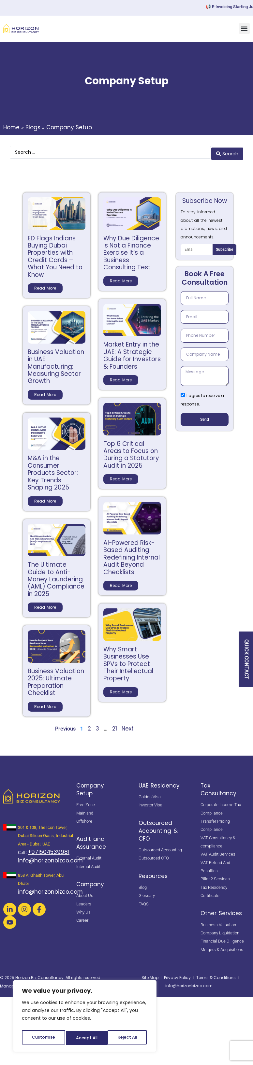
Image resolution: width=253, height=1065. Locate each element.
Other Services (221, 911)
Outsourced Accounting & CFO (158, 828)
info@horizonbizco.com (50, 858)
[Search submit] (227, 151)
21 (114, 726)
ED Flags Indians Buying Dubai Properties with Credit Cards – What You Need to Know (55, 253)
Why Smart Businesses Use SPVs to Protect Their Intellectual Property (128, 661)
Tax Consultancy (218, 786)
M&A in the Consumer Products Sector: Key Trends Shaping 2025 (53, 470)
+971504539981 (48, 849)
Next (128, 726)
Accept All (127, 1038)
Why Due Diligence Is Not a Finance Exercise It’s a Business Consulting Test (131, 250)
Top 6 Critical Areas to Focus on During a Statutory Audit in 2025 (131, 451)
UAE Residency (159, 783)
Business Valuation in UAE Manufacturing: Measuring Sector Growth (56, 364)
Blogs (32, 127)
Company (90, 881)
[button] (244, 28)
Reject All (85, 1038)
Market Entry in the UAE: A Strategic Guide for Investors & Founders (132, 352)
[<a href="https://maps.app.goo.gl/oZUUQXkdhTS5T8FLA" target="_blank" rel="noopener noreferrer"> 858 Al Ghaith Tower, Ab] (9, 872)
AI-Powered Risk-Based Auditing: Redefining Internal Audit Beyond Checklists (131, 554)
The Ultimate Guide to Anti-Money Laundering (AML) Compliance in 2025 (56, 576)
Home (11, 127)
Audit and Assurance (91, 840)
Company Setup (90, 786)
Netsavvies (41, 983)
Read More (45, 285)
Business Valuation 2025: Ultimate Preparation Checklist (56, 679)
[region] (84, 1018)
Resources (153, 873)
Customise (42, 1038)
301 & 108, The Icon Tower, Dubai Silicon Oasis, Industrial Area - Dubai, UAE (45, 833)
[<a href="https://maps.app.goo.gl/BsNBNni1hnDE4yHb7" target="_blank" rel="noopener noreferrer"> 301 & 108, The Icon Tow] (9, 824)
